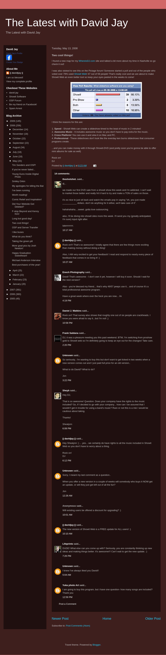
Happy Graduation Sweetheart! (21, 254)
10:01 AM (67, 514)
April (15, 270)
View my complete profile (19, 81)
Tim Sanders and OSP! (24, 165)
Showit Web (80, 74)
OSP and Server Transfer (25, 227)
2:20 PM (66, 345)
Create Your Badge (14, 62)
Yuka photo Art (70, 585)
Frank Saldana (70, 333)
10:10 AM (67, 533)
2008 (13, 125)
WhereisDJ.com (87, 61)
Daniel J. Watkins (71, 310)
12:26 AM (67, 495)
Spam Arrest (15, 108)
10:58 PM (67, 323)
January (17, 284)
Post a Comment (67, 604)
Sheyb (65, 390)
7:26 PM (66, 556)
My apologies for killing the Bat (27, 186)
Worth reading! (19, 194)
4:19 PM (66, 300)
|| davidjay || (69, 240)
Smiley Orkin (18, 181)
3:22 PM (66, 380)
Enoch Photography (73, 272)
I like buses (18, 232)
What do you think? (22, 236)
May (15, 161)
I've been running (21, 190)
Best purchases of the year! (26, 264)
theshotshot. (69, 179)
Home (107, 618)
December (18, 129)
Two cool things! (20, 223)
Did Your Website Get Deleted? (23, 205)
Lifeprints (67, 543)
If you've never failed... (23, 169)
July (15, 152)
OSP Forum (15, 100)
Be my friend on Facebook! (23, 104)
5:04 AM (66, 575)
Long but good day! (22, 218)
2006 (13, 294)
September (19, 143)
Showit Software (17, 96)
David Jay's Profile (14, 53)
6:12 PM (66, 460)
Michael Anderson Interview (26, 260)
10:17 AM (67, 230)
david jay (13, 92)
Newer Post (60, 618)
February (18, 279)
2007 (13, 289)
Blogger (96, 644)
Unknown (67, 355)
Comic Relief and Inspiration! (27, 199)
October (17, 138)
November (18, 133)
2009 (13, 121)
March (16, 275)
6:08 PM (66, 428)
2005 (13, 298)
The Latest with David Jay (66, 23)
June (15, 156)
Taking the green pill (22, 241)
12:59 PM (67, 597)
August (17, 147)
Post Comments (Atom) (78, 625)
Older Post (153, 618)
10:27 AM (67, 262)
